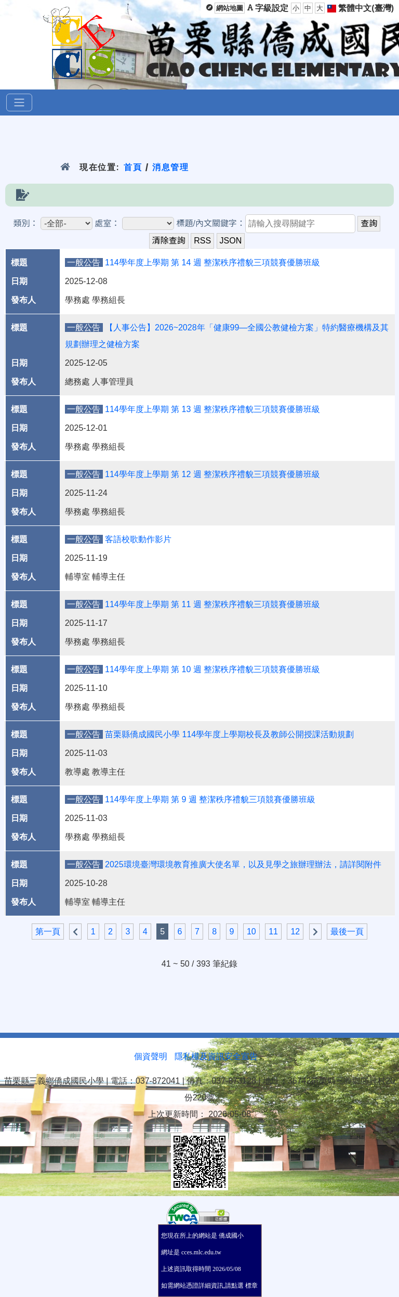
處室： (107, 223)
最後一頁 (347, 931)
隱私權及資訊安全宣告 (216, 1056)
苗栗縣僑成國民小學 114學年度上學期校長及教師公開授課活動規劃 (229, 734)
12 (295, 931)
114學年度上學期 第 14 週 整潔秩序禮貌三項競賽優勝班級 (212, 262)
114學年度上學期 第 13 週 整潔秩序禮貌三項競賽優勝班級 (212, 409)
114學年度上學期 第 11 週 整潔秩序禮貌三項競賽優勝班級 (212, 604)
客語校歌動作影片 (138, 539)
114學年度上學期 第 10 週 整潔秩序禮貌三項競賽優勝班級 (212, 669)
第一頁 (47, 931)
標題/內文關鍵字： (210, 223)
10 (251, 931)
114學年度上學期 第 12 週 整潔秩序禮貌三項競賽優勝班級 (212, 474)
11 (273, 931)
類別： (26, 223)
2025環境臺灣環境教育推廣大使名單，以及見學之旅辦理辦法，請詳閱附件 (243, 864)
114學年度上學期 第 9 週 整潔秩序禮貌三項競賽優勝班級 (210, 799)
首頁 (133, 167)
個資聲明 (150, 1056)
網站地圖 (229, 8)
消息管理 (170, 167)
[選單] (19, 102)
